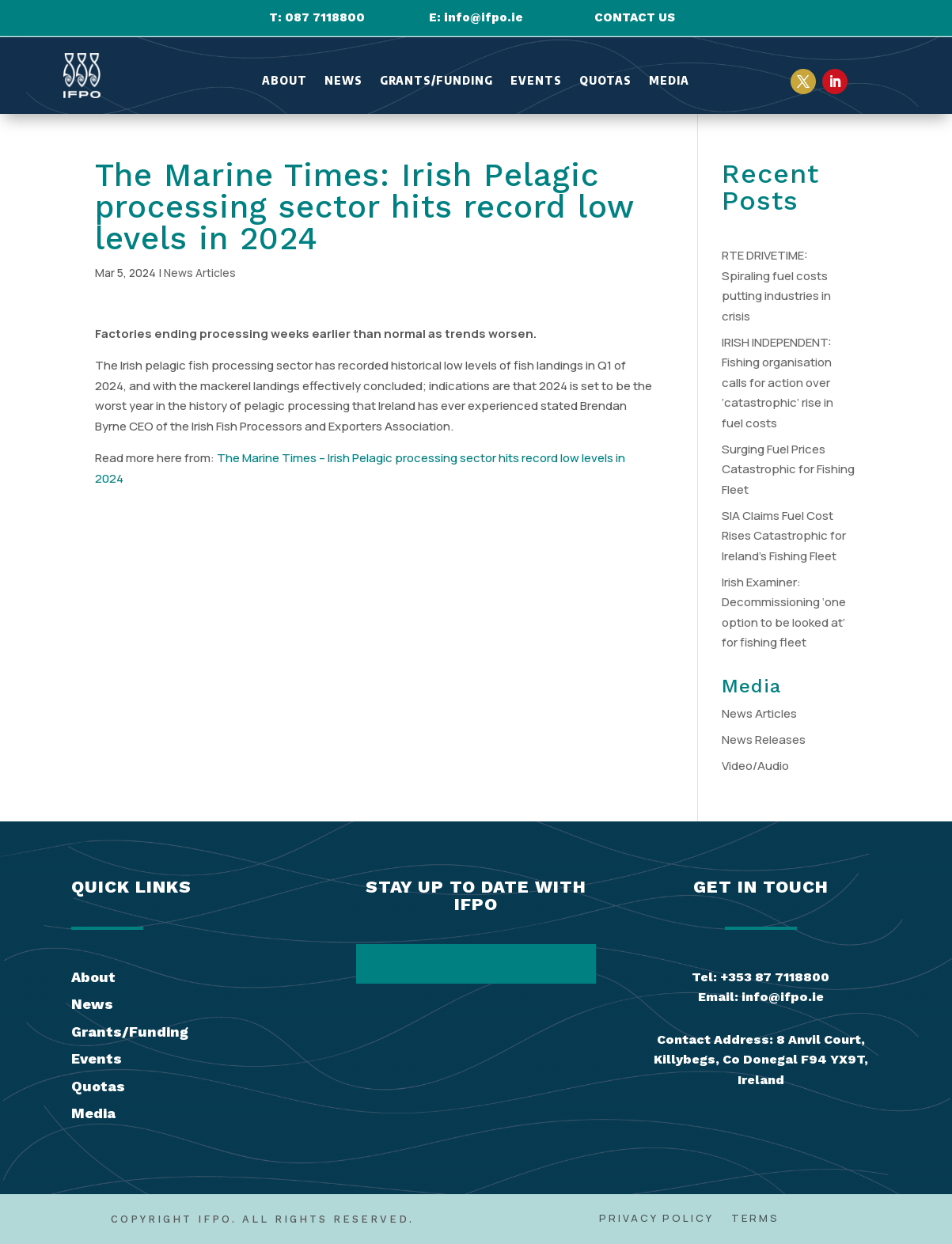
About (284, 81)
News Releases (764, 739)
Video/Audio (755, 765)
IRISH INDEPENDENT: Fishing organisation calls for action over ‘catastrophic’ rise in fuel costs (777, 382)
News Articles (200, 272)
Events (536, 81)
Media (669, 81)
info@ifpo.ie (483, 17)
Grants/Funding (436, 81)
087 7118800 (325, 17)
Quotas (605, 81)
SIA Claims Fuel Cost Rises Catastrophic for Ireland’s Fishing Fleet (784, 535)
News (343, 81)
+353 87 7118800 (774, 976)
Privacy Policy (656, 1218)
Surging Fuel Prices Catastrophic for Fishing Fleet (788, 469)
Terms (755, 1218)
